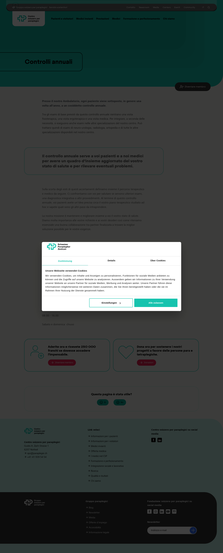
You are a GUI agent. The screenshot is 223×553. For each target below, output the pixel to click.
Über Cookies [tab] (158, 260)
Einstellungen (111, 302)
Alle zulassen (156, 302)
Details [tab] (111, 260)
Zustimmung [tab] (65, 261)
